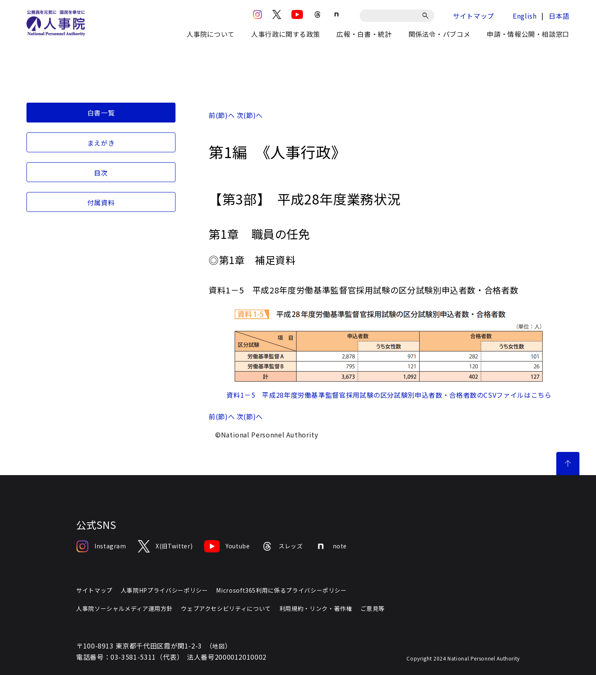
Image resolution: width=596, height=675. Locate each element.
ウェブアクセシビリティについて (226, 608)
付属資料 (101, 202)
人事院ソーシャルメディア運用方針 (124, 608)
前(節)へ (222, 115)
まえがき (101, 143)
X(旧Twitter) (165, 546)
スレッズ (282, 546)
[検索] (427, 16)
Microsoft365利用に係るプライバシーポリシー (281, 590)
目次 (101, 173)
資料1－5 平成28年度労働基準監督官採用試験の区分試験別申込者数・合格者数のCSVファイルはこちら (388, 395)
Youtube (227, 546)
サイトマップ (473, 16)
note (331, 546)
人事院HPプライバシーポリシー (164, 590)
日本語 (559, 16)
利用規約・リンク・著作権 (315, 608)
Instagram (101, 546)
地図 (218, 646)
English (524, 16)
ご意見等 (372, 608)
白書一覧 (101, 113)
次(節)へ (250, 115)
